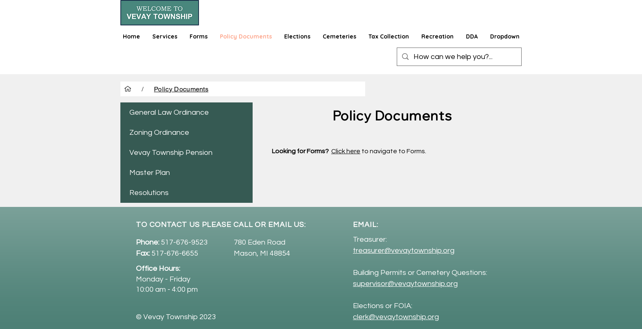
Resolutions (149, 193)
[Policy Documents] (181, 89)
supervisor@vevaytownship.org (405, 284)
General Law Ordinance (169, 112)
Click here (345, 151)
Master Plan (149, 173)
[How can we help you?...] (459, 57)
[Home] (127, 89)
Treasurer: (370, 239)
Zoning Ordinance (159, 132)
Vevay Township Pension (170, 153)
